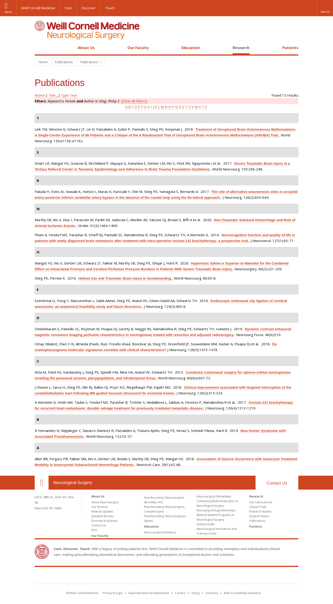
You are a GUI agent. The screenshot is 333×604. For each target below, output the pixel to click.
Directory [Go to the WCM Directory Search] (212, 593)
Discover (89, 8)
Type (65, 95)
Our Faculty (138, 47)
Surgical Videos (259, 516)
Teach (110, 8)
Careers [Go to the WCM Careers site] (180, 593)
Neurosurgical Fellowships (214, 496)
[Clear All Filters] (134, 101)
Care (68, 8)
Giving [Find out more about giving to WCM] (195, 593)
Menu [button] (8, 12)
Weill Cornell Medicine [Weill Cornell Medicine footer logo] (166, 576)
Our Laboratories (260, 502)
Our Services (99, 507)
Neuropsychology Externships (216, 510)
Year (73, 95)
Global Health (206, 524)
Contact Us (277, 483)
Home (40, 47)
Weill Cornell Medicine (38, 8)
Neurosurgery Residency (160, 532)
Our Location (42, 483)
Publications (257, 521)
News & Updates (102, 511)
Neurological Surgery (72, 482)
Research (241, 47)
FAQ (94, 530)
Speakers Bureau (102, 516)
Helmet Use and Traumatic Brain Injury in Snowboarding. (125, 278)
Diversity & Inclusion (104, 521)
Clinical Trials (257, 507)
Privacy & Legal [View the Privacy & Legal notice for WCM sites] (112, 593)
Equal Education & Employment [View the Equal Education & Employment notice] (148, 593)
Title (52, 95)
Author (40, 95)
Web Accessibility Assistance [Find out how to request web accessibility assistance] (242, 593)
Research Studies (260, 511)
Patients (290, 47)
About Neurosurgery (104, 502)
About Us (86, 47)
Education (191, 47)
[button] (325, 8)
